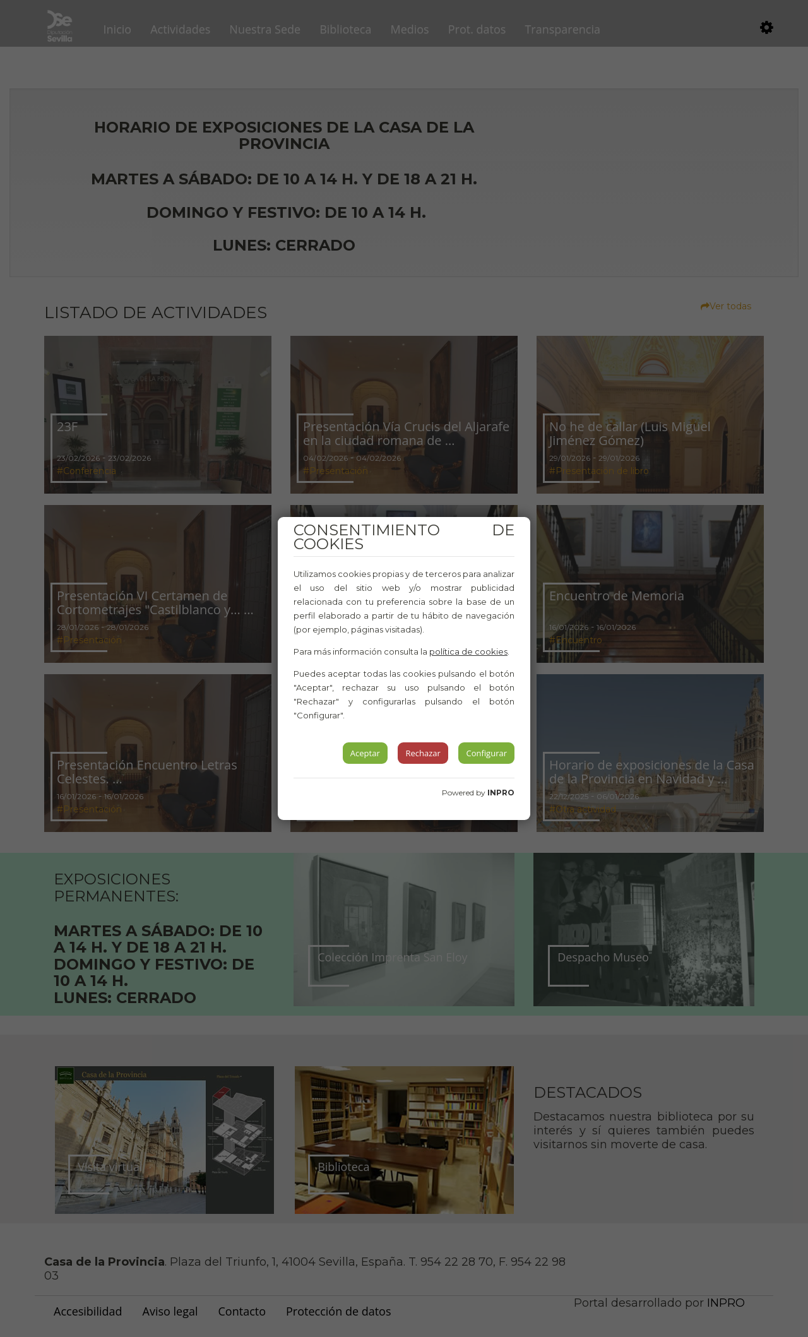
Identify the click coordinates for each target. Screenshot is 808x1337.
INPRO (500, 792)
